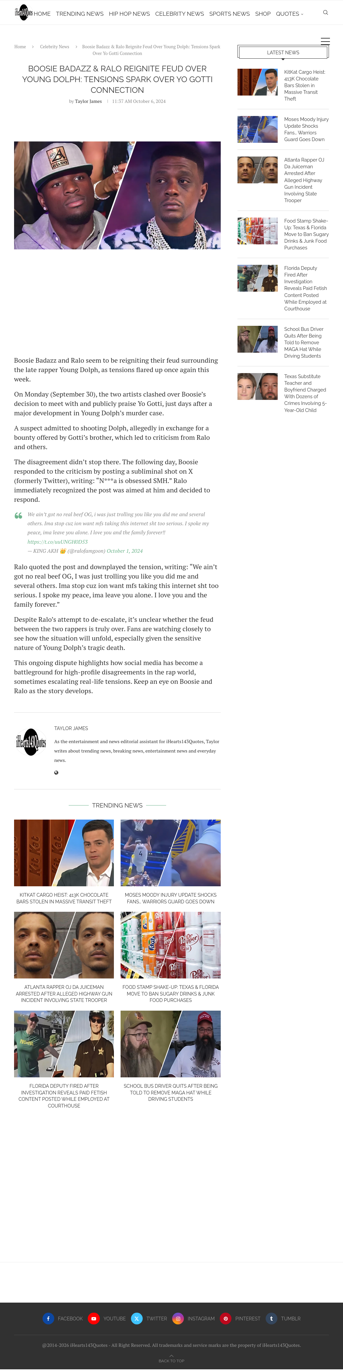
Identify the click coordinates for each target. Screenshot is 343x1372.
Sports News (245, 13)
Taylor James (88, 103)
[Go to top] (171, 1363)
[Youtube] (106, 1321)
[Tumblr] (283, 1321)
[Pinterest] (240, 1321)
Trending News (95, 13)
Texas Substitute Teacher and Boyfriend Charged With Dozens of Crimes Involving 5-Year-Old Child (305, 378)
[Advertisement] (117, 305)
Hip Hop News (144, 13)
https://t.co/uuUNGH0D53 (57, 544)
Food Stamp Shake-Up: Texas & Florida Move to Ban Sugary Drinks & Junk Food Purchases (171, 996)
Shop (278, 13)
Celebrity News (195, 13)
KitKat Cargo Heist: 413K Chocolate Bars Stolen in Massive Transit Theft (306, 84)
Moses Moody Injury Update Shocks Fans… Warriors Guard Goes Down (306, 124)
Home (57, 13)
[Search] (325, 42)
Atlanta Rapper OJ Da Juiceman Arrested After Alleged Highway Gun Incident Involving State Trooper (64, 996)
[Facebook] (62, 1321)
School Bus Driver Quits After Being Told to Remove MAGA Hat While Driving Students (170, 1095)
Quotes (303, 13)
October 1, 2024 (125, 553)
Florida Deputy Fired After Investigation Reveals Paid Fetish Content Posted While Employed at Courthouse (306, 278)
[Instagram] (193, 1321)
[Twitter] (149, 1321)
